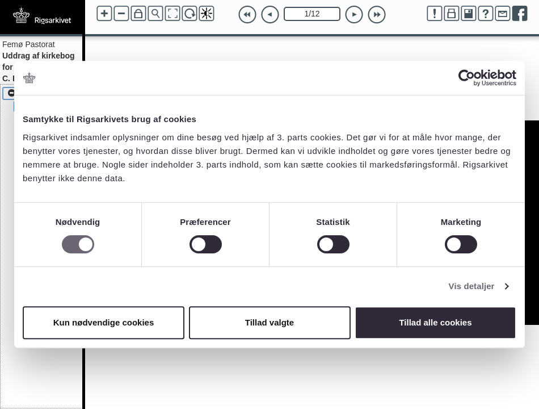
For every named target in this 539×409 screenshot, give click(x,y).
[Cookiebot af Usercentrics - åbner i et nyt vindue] (466, 77)
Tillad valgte (269, 322)
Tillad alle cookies (435, 322)
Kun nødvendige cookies (103, 322)
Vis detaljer (472, 286)
